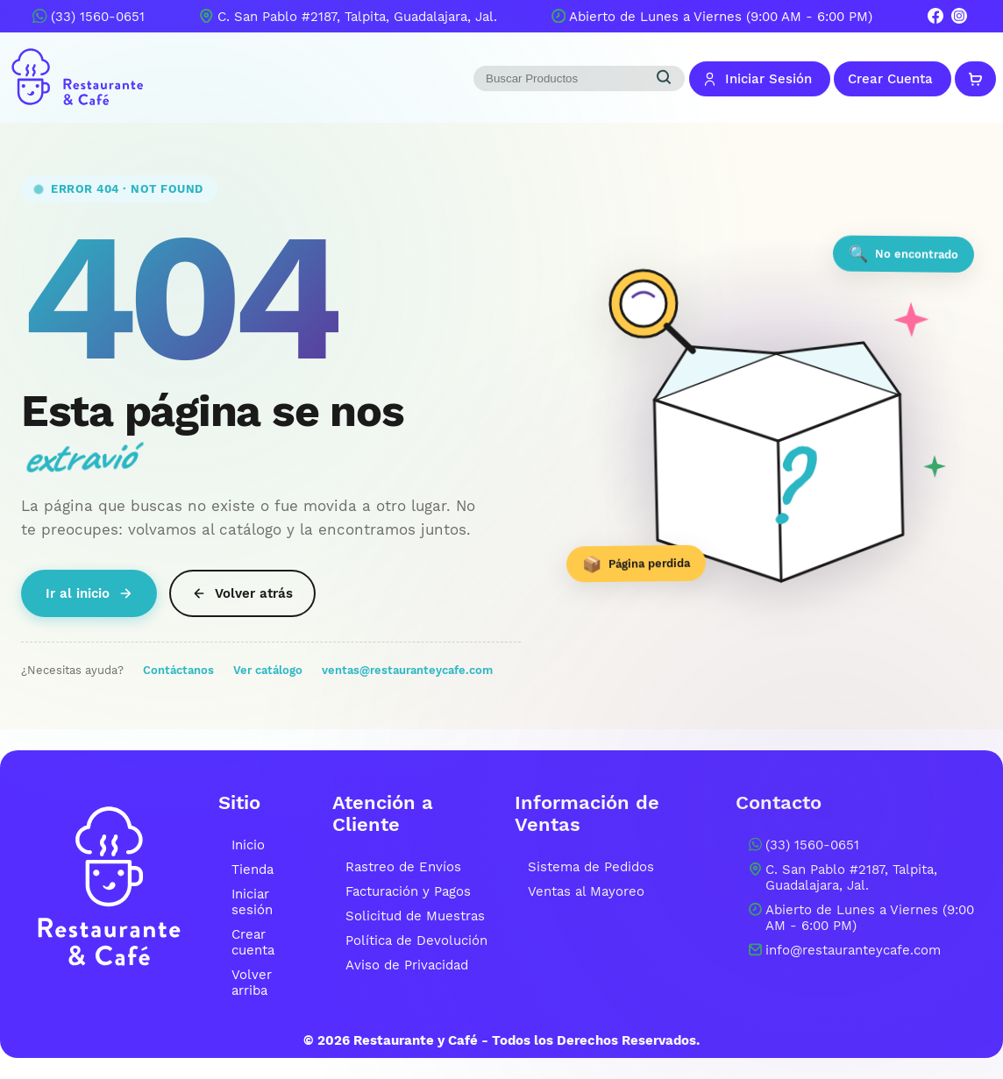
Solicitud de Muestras (415, 916)
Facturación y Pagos (408, 891)
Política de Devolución (416, 940)
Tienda (252, 869)
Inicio (248, 845)
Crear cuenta (252, 942)
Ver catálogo (267, 670)
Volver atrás (242, 593)
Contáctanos (178, 670)
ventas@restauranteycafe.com (407, 670)
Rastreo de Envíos (403, 867)
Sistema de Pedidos (591, 867)
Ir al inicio (89, 593)
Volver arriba (251, 982)
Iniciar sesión (252, 902)
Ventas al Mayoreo (586, 891)
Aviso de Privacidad (406, 965)
